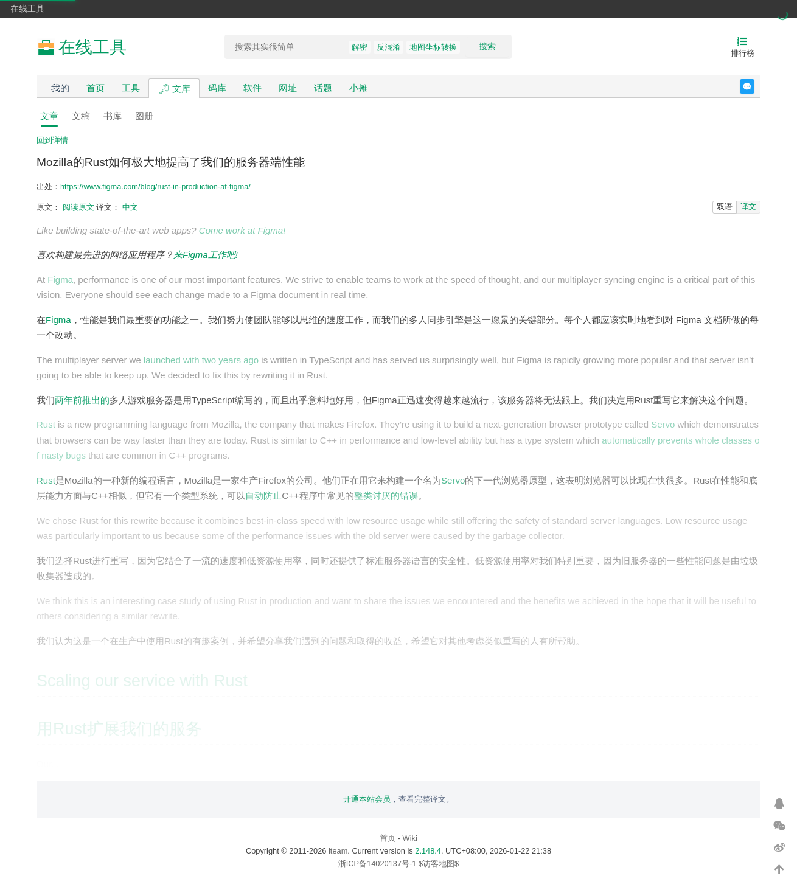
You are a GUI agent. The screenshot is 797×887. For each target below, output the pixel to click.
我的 (60, 88)
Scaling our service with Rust (142, 681)
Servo (663, 424)
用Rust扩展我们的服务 (119, 729)
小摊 (358, 88)
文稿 (81, 116)
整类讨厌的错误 (386, 495)
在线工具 (27, 8)
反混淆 (388, 47)
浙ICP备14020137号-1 (377, 863)
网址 (288, 88)
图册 (144, 116)
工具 (131, 88)
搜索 (487, 46)
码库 (217, 88)
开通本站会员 (367, 799)
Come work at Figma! (242, 230)
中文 (130, 207)
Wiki (410, 838)
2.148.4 (428, 850)
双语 (725, 206)
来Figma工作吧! (205, 254)
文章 (49, 116)
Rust (46, 424)
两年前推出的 (82, 400)
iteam (338, 850)
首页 (95, 88)
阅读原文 (78, 207)
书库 (112, 116)
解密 (359, 47)
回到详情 (52, 140)
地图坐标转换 (433, 47)
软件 (252, 88)
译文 (748, 206)
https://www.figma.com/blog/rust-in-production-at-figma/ (155, 186)
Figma (60, 279)
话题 (323, 88)
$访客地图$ (439, 863)
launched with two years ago (201, 360)
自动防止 (263, 495)
